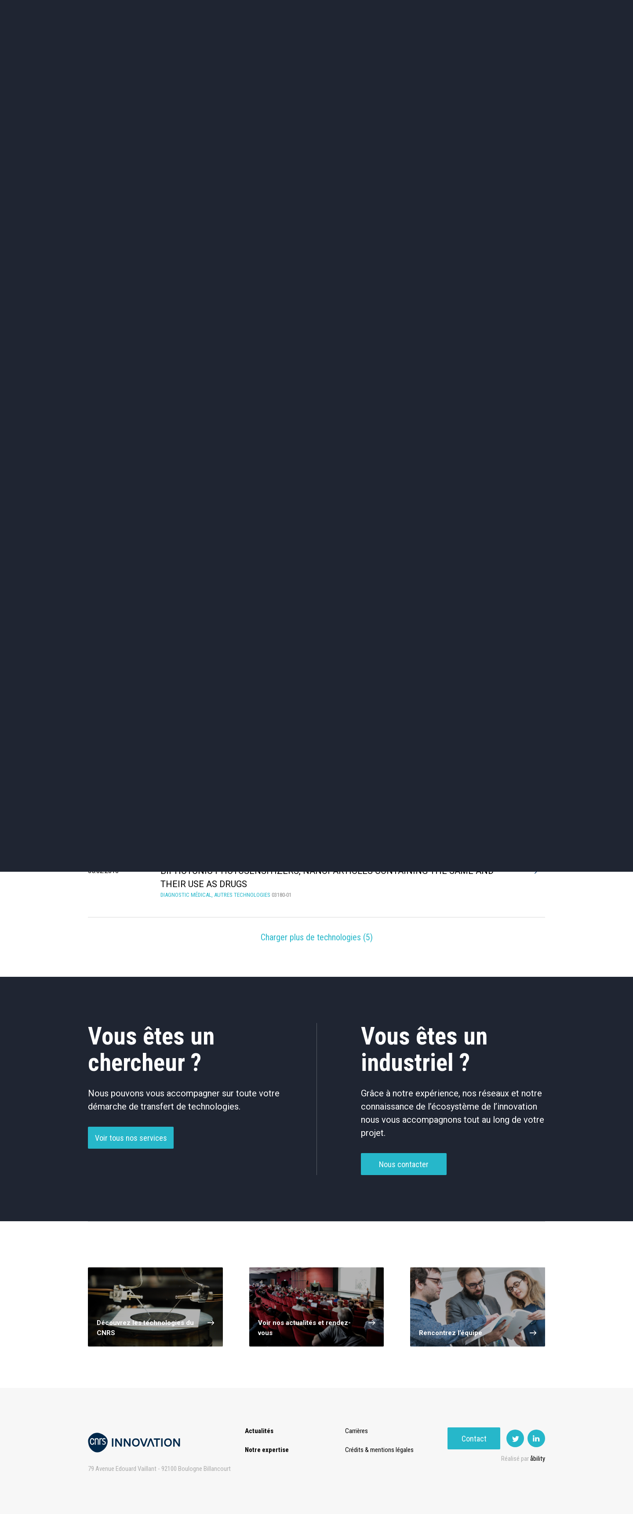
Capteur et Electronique (316, 306)
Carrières (358, 1431)
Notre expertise (267, 1450)
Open (383, 43)
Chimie (130, 305)
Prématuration (306, 43)
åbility (537, 1459)
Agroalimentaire (503, 268)
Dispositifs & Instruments (223, 306)
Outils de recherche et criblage (410, 343)
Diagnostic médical (130, 343)
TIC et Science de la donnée (316, 268)
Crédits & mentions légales (381, 1450)
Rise (352, 43)
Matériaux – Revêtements (223, 343)
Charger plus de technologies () (317, 937)
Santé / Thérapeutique (502, 305)
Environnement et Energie (130, 268)
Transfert (252, 43)
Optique (316, 343)
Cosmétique (223, 268)
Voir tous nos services (131, 1141)
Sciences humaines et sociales (410, 268)
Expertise (206, 43)
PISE (415, 43)
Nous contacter (404, 1167)
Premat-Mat (457, 43)
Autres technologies (502, 343)
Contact (518, 43)
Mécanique (410, 305)
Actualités (158, 43)
